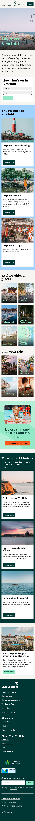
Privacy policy (7, 743)
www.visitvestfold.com (10, 798)
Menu (30, 4)
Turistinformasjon (8, 802)
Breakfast (8, 812)
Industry (4, 726)
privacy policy (14, 789)
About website (7, 752)
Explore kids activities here (17, 443)
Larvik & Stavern (8, 712)
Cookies (4, 748)
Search (8, 98)
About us (5, 739)
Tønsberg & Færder (9, 704)
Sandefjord (5, 708)
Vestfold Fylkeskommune (11, 806)
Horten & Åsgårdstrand (10, 700)
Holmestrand (6, 696)
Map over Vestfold (8, 730)
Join (29, 783)
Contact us (5, 722)
